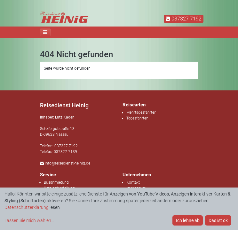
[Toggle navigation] (45, 32)
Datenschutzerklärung (26, 207)
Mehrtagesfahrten (141, 112)
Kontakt (133, 182)
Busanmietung (56, 182)
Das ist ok (218, 220)
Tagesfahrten (137, 118)
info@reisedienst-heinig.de (65, 163)
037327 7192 (184, 19)
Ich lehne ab (188, 220)
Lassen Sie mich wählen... (29, 220)
